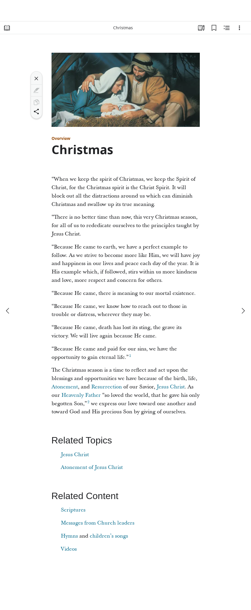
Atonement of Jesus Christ (92, 467)
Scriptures (73, 510)
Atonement (65, 386)
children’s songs (109, 536)
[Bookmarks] (214, 27)
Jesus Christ (171, 386)
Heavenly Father (81, 395)
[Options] (239, 27)
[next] (243, 311)
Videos (69, 549)
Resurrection (106, 386)
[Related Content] (226, 27)
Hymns (69, 536)
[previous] (8, 311)
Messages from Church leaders (97, 523)
